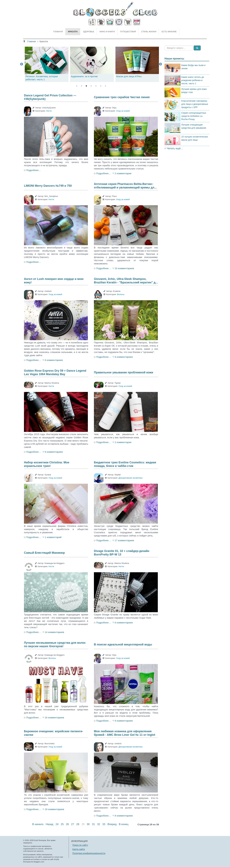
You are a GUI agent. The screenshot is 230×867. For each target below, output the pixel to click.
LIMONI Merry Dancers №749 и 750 (48, 185)
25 (62, 824)
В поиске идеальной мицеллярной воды (123, 644)
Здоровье (88, 31)
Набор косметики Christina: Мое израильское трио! (46, 464)
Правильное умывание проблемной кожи (123, 372)
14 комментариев (54, 632)
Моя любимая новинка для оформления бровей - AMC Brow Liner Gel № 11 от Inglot (124, 733)
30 (88, 824)
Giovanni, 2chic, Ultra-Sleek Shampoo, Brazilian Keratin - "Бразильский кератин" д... (126, 280)
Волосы (120, 294)
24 (57, 824)
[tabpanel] (91, 64)
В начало (37, 824)
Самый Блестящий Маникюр (44, 552)
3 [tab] (86, 86)
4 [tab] (91, 86)
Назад (49, 824)
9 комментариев (124, 720)
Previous (21, 64)
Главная (58, 31)
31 (93, 824)
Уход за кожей (123, 111)
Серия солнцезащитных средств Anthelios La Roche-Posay (193, 116)
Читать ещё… (175, 148)
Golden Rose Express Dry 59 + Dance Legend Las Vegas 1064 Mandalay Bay (55, 372)
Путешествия (128, 31)
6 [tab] (100, 86)
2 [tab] (81, 86)
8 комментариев (124, 815)
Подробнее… (33, 170)
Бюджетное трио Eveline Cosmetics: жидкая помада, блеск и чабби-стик (125, 464)
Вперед (112, 824)
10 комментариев (124, 268)
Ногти (49, 111)
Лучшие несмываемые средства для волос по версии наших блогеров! (55, 644)
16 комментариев (54, 717)
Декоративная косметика (130, 478)
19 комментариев (54, 809)
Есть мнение (169, 31)
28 (77, 824)
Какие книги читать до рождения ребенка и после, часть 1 (192, 80)
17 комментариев (124, 540)
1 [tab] (76, 86)
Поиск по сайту (80, 845)
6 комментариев (54, 360)
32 (98, 824)
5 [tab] (95, 86)
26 (67, 824)
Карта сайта (78, 849)
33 (103, 824)
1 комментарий (53, 537)
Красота (73, 31)
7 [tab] (105, 86)
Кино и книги (107, 31)
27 (72, 824)
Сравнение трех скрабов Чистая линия (122, 97)
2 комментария (123, 173)
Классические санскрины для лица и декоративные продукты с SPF (194, 104)
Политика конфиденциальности (88, 853)
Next (160, 64)
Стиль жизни (148, 31)
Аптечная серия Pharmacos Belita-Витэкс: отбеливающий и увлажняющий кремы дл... (125, 185)
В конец (123, 824)
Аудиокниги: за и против (128, 76)
